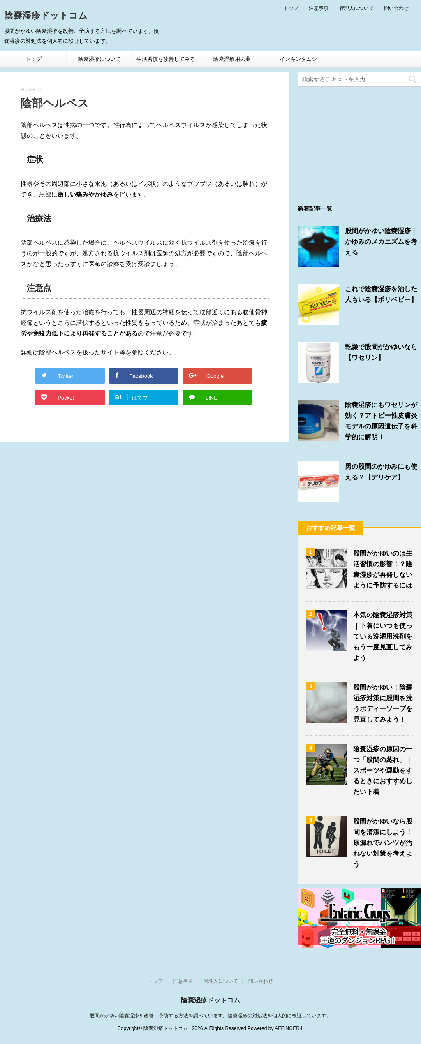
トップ (291, 8)
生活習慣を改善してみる (165, 59)
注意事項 (318, 8)
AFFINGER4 (288, 1028)
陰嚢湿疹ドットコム (46, 16)
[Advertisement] (359, 142)
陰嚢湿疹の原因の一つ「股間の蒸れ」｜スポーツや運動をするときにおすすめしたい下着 (382, 770)
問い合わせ (396, 8)
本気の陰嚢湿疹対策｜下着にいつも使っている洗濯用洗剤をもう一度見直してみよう (382, 636)
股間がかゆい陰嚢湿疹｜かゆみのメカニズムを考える (381, 241)
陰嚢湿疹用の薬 (232, 59)
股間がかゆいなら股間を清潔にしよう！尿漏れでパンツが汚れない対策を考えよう (382, 843)
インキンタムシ (298, 59)
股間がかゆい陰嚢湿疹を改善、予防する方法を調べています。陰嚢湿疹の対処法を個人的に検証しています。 (210, 1016)
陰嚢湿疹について (99, 59)
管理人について (356, 8)
